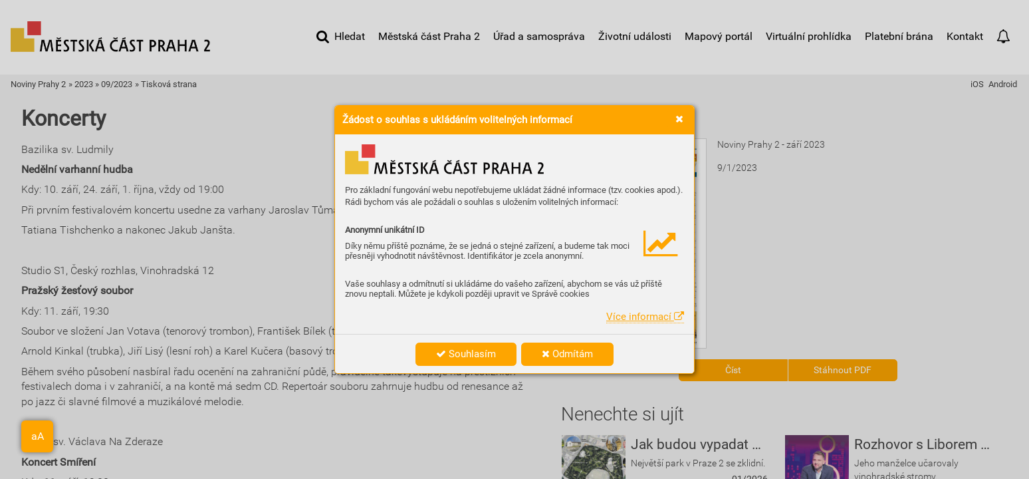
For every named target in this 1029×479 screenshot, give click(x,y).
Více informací (645, 317)
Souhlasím (466, 354)
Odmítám (567, 354)
